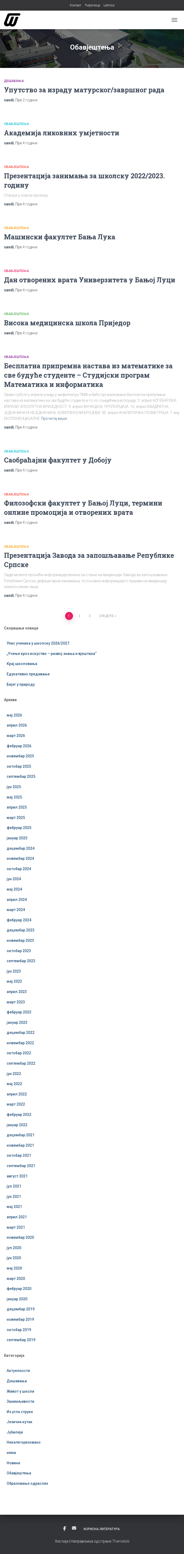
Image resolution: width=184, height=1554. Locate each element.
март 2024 (16, 910)
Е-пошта (74, 1528)
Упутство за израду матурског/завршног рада (84, 89)
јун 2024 (14, 879)
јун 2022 (14, 1074)
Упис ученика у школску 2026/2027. (38, 643)
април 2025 (17, 807)
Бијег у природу (21, 684)
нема (11, 1453)
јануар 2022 (17, 1125)
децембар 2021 (21, 1135)
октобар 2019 (19, 1330)
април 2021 (17, 1217)
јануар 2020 (17, 1299)
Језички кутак (19, 1422)
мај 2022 (14, 1084)
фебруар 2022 (19, 1114)
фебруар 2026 (19, 746)
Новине (13, 1463)
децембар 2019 (21, 1309)
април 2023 (17, 992)
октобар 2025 (19, 766)
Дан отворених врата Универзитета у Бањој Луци (89, 279)
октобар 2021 (19, 1155)
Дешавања (14, 81)
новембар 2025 (20, 756)
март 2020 (16, 1278)
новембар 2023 (20, 940)
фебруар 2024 (19, 920)
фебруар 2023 (19, 1012)
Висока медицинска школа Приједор (67, 322)
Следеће (106, 616)
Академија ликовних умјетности (61, 132)
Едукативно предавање (28, 674)
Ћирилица (92, 5)
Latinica (109, 5)
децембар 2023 (21, 930)
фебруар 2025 (19, 828)
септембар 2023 (21, 961)
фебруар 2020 (19, 1289)
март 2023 (16, 1002)
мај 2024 (14, 889)
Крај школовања (22, 664)
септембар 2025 (21, 776)
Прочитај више (54, 418)
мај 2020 (14, 1268)
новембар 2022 (20, 1043)
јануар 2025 (17, 838)
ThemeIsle (120, 1541)
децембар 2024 (21, 848)
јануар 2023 (17, 1022)
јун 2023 (14, 971)
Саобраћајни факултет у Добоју (58, 460)
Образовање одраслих (27, 1483)
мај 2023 (14, 981)
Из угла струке (20, 1412)
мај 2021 (14, 1207)
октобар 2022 (19, 1053)
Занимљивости (20, 1401)
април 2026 (17, 725)
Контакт (75, 5)
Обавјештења (16, 124)
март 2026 (16, 735)
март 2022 (16, 1104)
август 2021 (17, 1176)
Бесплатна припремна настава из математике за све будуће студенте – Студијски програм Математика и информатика (88, 375)
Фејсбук (65, 1529)
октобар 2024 (19, 869)
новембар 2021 (20, 1145)
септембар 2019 (21, 1340)
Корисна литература (102, 1529)
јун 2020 (14, 1258)
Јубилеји (15, 1432)
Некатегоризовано (24, 1442)
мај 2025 (14, 797)
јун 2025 (14, 787)
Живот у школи (20, 1391)
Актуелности (18, 1371)
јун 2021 (14, 1196)
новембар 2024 (20, 858)
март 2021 (16, 1227)
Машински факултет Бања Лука (59, 236)
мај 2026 (14, 715)
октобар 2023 (19, 951)
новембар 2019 (20, 1319)
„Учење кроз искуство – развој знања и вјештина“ (52, 653)
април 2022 (17, 1094)
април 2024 (17, 899)
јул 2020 (14, 1248)
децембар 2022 (21, 1032)
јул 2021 (14, 1186)
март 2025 (16, 817)
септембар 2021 (21, 1166)
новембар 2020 (20, 1237)
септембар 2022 (21, 1063)
